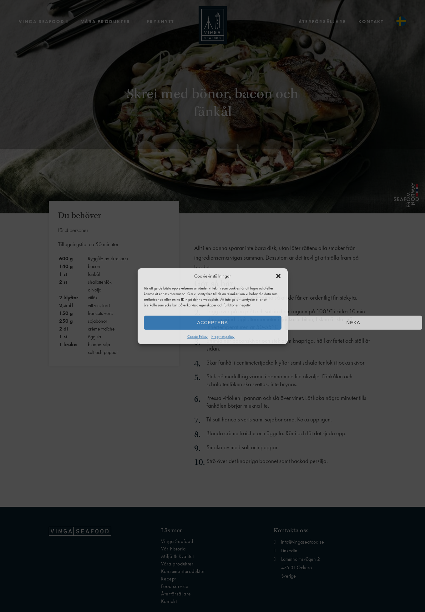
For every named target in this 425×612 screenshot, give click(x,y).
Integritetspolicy (223, 336)
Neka (353, 322)
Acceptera (212, 322)
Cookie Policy (197, 336)
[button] (278, 276)
